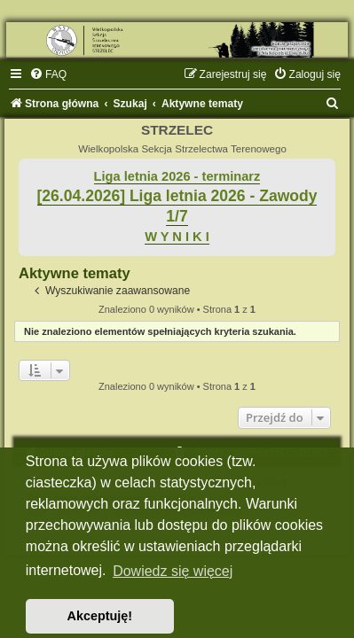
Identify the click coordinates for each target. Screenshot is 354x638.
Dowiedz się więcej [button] (172, 571)
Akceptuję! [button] (100, 616)
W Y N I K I (177, 237)
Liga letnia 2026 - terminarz (177, 176)
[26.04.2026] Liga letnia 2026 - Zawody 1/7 (177, 206)
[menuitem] (48, 74)
